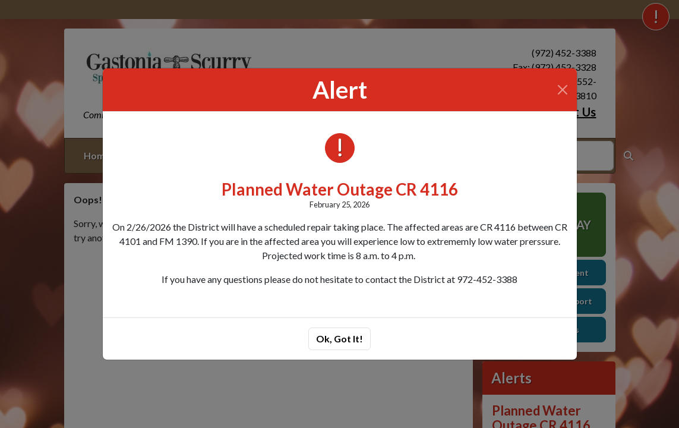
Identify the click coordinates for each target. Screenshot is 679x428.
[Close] (562, 89)
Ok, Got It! (339, 338)
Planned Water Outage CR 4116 (340, 189)
